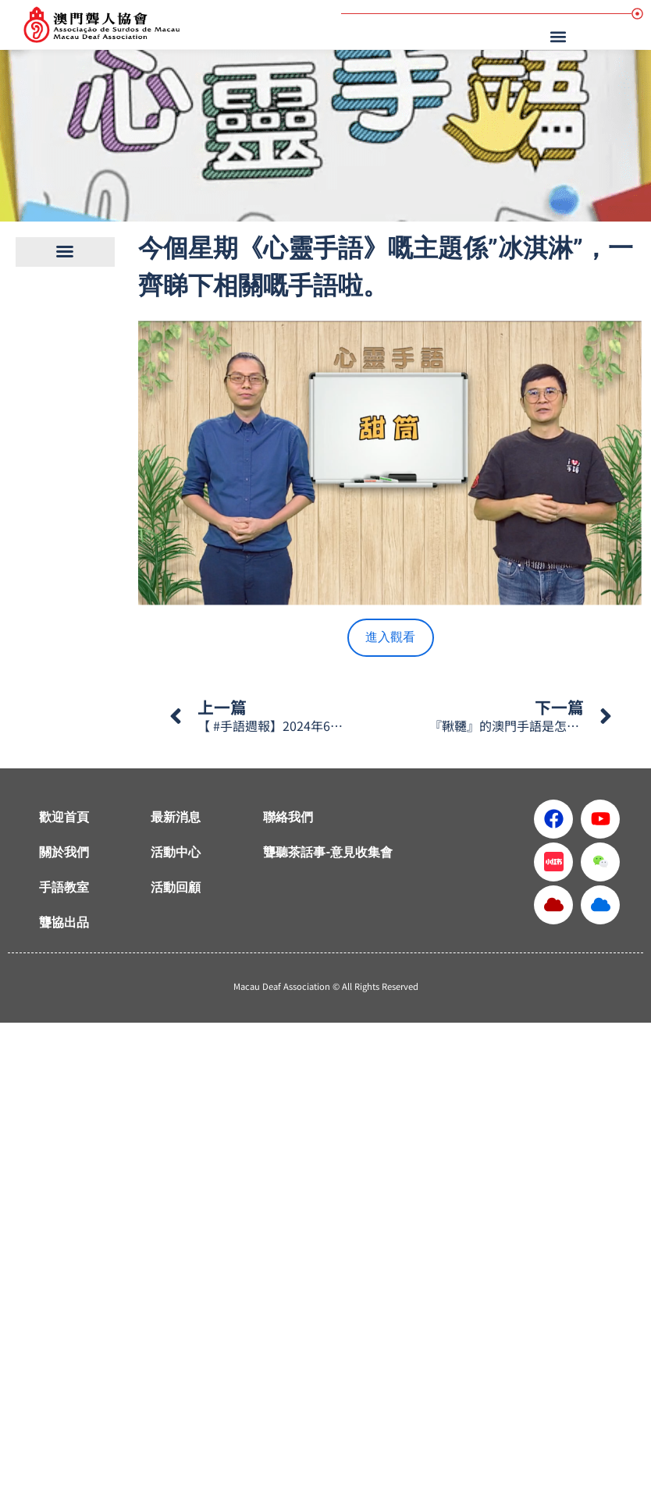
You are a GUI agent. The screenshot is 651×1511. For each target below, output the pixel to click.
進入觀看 (390, 637)
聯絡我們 (288, 817)
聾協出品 (64, 922)
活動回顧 (176, 887)
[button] (560, 36)
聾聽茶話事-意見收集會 (328, 852)
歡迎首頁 (64, 817)
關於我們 (64, 852)
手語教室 (64, 887)
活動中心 (176, 852)
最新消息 (176, 817)
